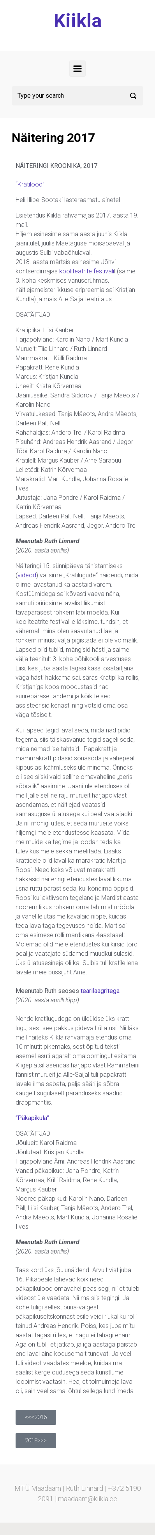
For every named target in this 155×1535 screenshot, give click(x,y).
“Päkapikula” (32, 1118)
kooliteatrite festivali (86, 271)
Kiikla (78, 21)
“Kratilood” (30, 184)
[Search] (77, 95)
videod (27, 575)
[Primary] (77, 68)
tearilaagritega (100, 991)
